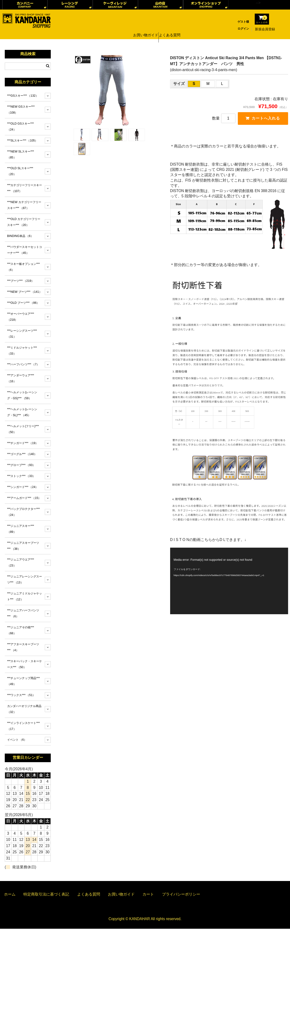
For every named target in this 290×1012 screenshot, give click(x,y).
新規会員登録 (265, 29)
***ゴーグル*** (22, 454)
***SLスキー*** (22, 140)
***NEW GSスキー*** (21, 109)
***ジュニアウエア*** (20, 562)
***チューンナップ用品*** (23, 681)
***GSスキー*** (22, 95)
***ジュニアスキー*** (20, 529)
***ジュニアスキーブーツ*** (23, 546)
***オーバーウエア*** (20, 316)
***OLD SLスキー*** (20, 171)
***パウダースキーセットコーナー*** (24, 250)
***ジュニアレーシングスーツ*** (24, 579)
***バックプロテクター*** (23, 512)
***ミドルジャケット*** (22, 350)
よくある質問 (171, 29)
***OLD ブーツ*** (23, 302)
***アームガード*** (24, 498)
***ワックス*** (21, 695)
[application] (229, 581)
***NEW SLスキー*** (20, 154)
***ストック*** (21, 476)
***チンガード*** (22, 443)
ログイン (243, 28)
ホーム (9, 894)
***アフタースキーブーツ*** (23, 647)
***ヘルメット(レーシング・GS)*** (22, 395)
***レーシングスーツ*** (22, 333)
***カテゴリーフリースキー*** (24, 188)
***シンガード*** (22, 487)
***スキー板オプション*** (23, 267)
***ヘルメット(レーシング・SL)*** (22, 412)
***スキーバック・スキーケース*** (24, 664)
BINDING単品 (20, 236)
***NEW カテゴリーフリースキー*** (24, 205)
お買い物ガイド (144, 29)
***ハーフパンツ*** (23, 364)
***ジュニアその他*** (20, 630)
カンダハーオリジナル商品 (24, 709)
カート (148, 894)
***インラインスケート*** (23, 726)
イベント (17, 739)
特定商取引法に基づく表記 (46, 894)
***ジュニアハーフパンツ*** (23, 613)
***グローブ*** (21, 465)
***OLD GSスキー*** (20, 126)
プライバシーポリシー (181, 894)
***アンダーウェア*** (20, 378)
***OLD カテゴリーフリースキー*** (24, 222)
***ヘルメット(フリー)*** (23, 429)
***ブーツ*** (20, 281)
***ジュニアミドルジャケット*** (24, 596)
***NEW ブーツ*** (24, 292)
